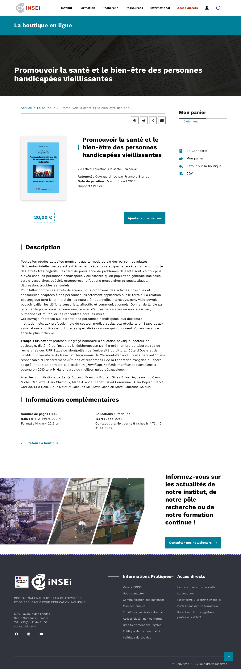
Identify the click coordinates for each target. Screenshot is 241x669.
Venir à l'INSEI (133, 587)
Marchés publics (134, 606)
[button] (218, 7)
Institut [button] (66, 8)
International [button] (160, 8)
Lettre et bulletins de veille (196, 587)
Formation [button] (87, 8)
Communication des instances (143, 599)
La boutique (46, 108)
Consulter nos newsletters (193, 542)
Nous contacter (133, 593)
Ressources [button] (134, 8)
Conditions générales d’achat (143, 612)
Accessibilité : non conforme (143, 618)
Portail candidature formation (197, 606)
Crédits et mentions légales (142, 625)
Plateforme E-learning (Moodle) (199, 599)
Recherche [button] (110, 8)
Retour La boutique (40, 443)
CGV (186, 173)
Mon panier (191, 159)
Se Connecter (193, 151)
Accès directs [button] (187, 8)
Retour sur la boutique (200, 166)
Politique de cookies (137, 637)
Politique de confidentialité (141, 631)
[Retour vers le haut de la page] (228, 656)
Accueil (26, 108)
